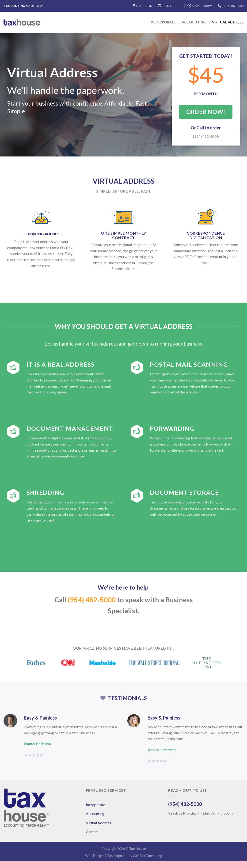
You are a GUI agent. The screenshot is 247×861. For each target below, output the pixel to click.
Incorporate (163, 22)
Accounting (194, 22)
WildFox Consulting (147, 856)
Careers (92, 831)
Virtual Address (227, 22)
